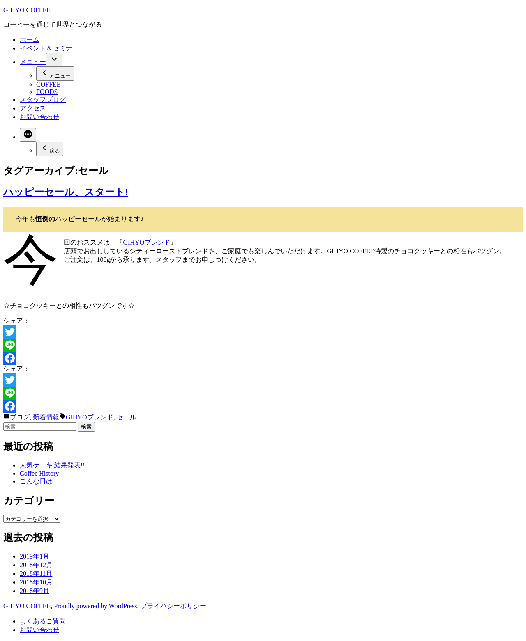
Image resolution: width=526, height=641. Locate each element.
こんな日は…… (43, 481)
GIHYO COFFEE (27, 10)
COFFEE (48, 84)
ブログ (20, 417)
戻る (49, 148)
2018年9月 (34, 590)
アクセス (33, 108)
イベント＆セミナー (49, 48)
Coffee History (39, 473)
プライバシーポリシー (173, 605)
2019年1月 (34, 556)
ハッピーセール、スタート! (65, 192)
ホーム (29, 39)
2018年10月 (36, 582)
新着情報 (46, 417)
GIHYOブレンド (147, 242)
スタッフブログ (43, 99)
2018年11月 (36, 573)
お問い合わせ (39, 116)
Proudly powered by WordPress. (97, 605)
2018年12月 (36, 564)
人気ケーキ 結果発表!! (52, 465)
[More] (28, 135)
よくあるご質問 (43, 621)
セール (126, 417)
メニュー (33, 61)
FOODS (47, 91)
